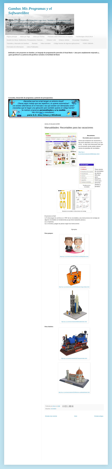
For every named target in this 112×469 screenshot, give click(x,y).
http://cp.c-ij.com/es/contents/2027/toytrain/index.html (74, 358)
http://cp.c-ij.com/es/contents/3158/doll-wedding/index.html (74, 256)
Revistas (35, 43)
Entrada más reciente (51, 416)
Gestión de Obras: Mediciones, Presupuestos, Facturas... (25, 40)
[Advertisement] (19, 77)
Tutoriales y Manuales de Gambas (18, 43)
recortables (53, 408)
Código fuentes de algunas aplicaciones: (67, 43)
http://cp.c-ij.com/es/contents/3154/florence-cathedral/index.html (74, 392)
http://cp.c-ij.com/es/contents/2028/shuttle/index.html (74, 321)
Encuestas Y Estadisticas (80, 40)
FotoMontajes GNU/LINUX (84, 36)
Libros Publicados (32, 47)
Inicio (75, 416)
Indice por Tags (25, 36)
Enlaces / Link (51, 40)
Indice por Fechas (38, 36)
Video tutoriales (46, 43)
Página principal (12, 36)
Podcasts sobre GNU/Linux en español (60, 36)
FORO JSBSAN (88, 43)
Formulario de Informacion (15, 47)
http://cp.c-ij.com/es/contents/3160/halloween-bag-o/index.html (74, 287)
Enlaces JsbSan (64, 40)
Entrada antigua (98, 416)
